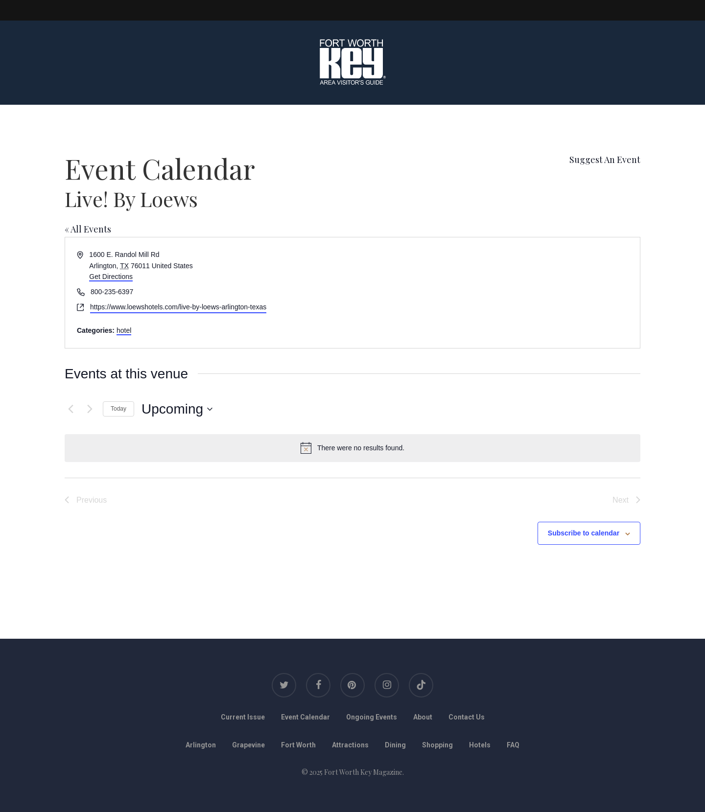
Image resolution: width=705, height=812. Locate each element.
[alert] (352, 448)
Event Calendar (305, 717)
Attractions (350, 745)
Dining (395, 745)
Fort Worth (298, 745)
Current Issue (243, 717)
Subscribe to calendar (583, 533)
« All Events (88, 229)
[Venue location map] (495, 292)
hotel (124, 330)
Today (118, 408)
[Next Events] (89, 409)
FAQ (513, 745)
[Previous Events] (70, 409)
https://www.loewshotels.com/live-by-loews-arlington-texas (178, 307)
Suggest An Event (604, 159)
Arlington (201, 745)
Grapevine (248, 745)
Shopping (437, 745)
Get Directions (111, 276)
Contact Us (466, 717)
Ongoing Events (371, 717)
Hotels (480, 745)
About (422, 717)
